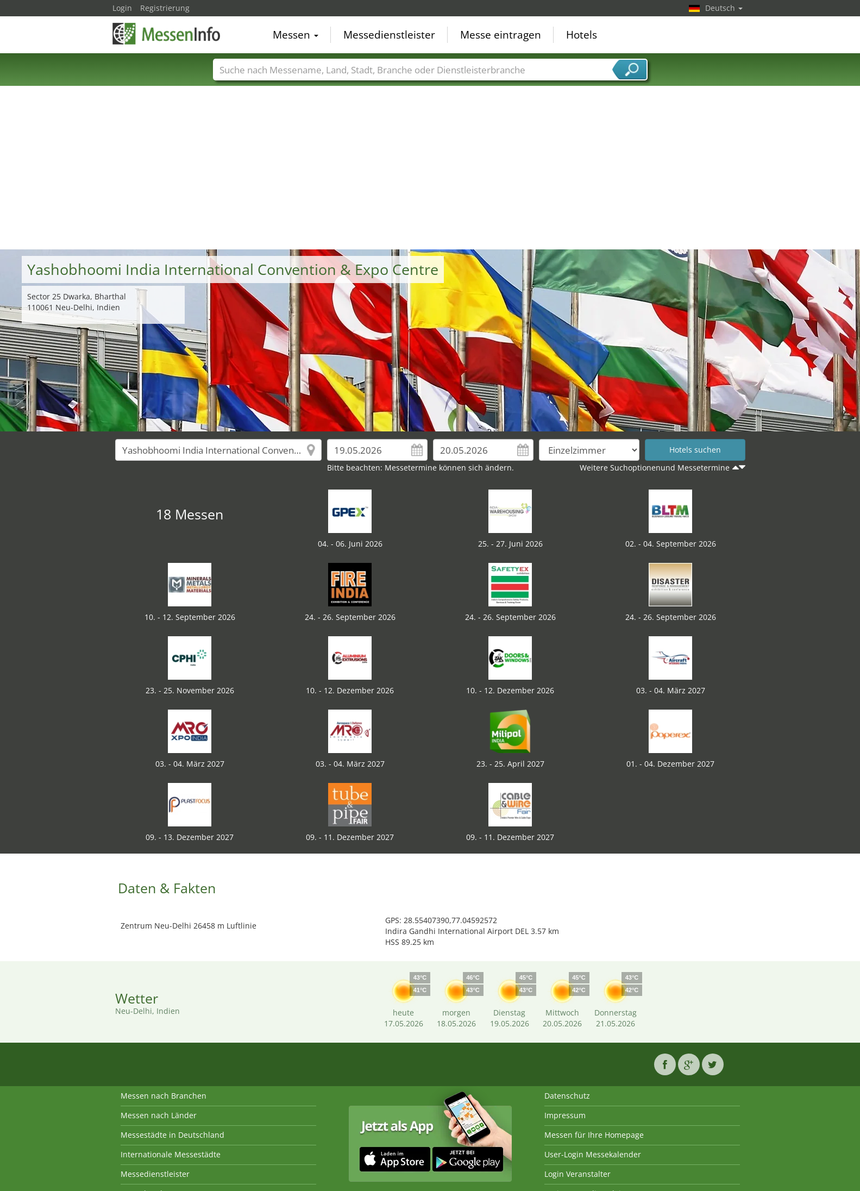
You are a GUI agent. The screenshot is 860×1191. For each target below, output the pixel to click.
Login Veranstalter (577, 1174)
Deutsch (724, 8)
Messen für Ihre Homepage (594, 1135)
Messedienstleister (389, 35)
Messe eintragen (500, 35)
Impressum (565, 1115)
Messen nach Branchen (163, 1095)
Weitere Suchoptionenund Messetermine (655, 467)
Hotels (581, 35)
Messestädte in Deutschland (172, 1135)
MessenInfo (166, 34)
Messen (295, 35)
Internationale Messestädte (171, 1154)
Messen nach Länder (159, 1115)
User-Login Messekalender (592, 1154)
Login (122, 8)
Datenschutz (567, 1095)
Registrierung (165, 8)
